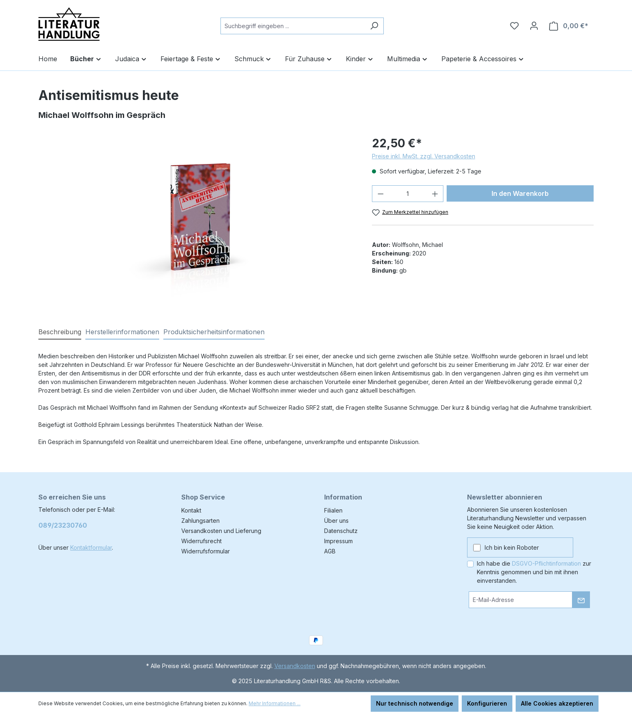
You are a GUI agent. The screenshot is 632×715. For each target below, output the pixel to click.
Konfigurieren (487, 703)
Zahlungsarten (200, 520)
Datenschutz (341, 530)
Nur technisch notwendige (414, 703)
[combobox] (292, 26)
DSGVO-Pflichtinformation (546, 563)
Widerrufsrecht (201, 540)
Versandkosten (294, 665)
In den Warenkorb (520, 193)
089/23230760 (62, 525)
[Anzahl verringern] (380, 193)
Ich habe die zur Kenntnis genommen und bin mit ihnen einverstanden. (534, 572)
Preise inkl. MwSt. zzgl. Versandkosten (423, 156)
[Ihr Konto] (534, 26)
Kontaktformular (91, 547)
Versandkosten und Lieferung (221, 530)
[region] (197, 222)
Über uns (336, 520)
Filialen (333, 510)
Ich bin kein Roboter (512, 547)
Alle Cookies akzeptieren (557, 703)
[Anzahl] (407, 193)
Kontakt (191, 510)
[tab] (59, 332)
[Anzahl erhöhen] (435, 193)
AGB (330, 551)
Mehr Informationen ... (274, 703)
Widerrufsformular (205, 551)
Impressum (338, 540)
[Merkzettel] (514, 26)
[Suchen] (374, 26)
